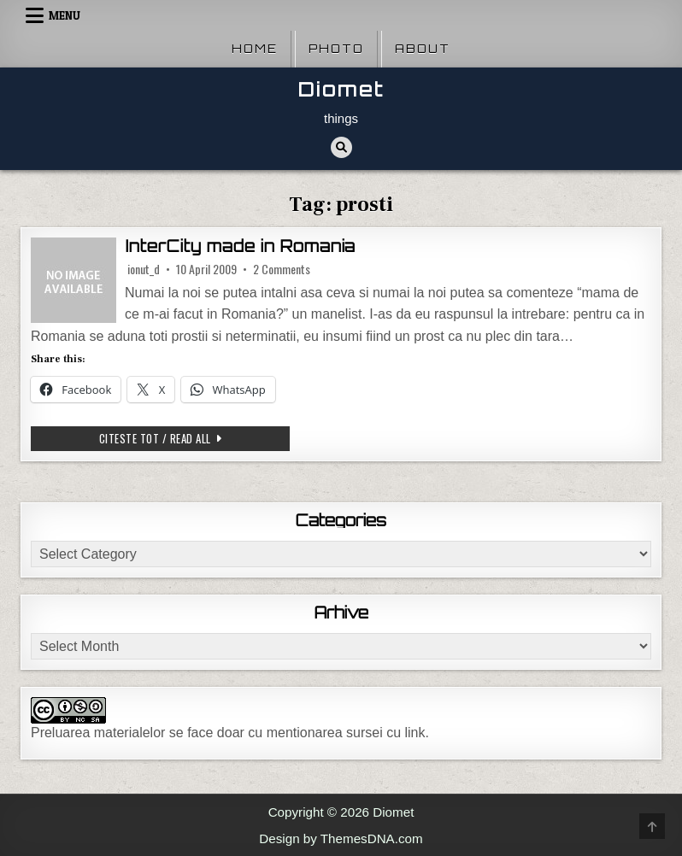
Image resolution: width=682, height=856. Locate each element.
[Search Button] (341, 147)
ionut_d (143, 269)
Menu (64, 15)
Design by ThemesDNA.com (340, 838)
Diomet (341, 89)
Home (255, 49)
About (422, 49)
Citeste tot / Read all (195, 438)
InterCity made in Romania (240, 246)
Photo (336, 49)
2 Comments (281, 269)
